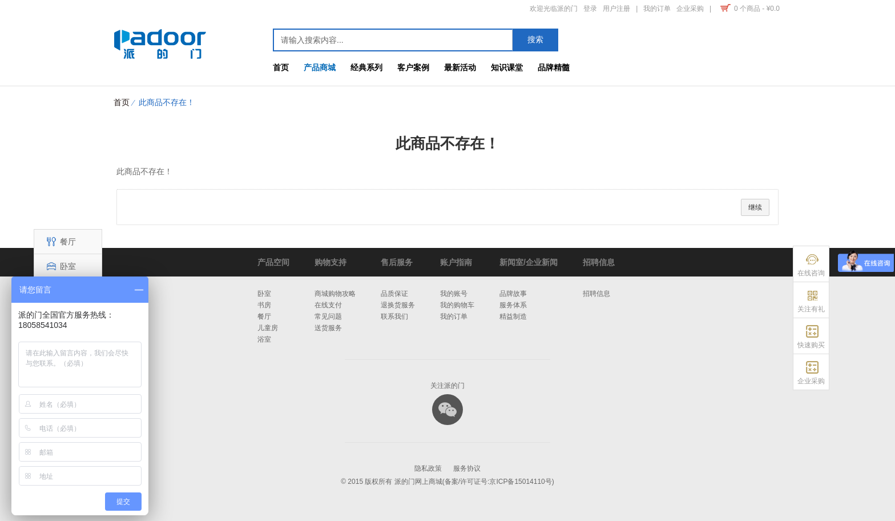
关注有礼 (811, 309)
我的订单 (453, 316)
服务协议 (467, 468)
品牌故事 (513, 294)
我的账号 (453, 294)
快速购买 (811, 345)
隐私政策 (428, 468)
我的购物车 (457, 305)
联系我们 (394, 316)
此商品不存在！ (167, 102)
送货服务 (328, 328)
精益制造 (513, 316)
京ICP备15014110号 (520, 482)
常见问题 (328, 316)
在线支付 (328, 305)
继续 (755, 207)
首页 (122, 102)
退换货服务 (398, 305)
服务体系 (513, 305)
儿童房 (267, 328)
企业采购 (811, 381)
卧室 (59, 266)
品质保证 (394, 294)
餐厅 (59, 241)
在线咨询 (811, 273)
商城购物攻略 (335, 294)
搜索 (535, 39)
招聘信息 (596, 294)
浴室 (264, 339)
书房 (264, 305)
